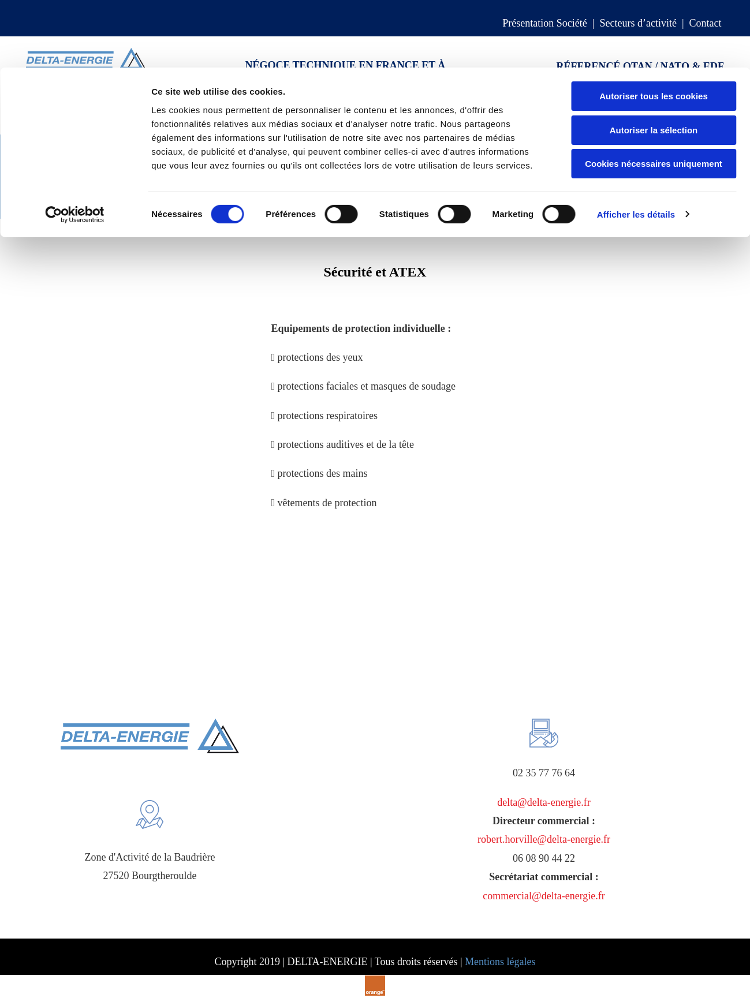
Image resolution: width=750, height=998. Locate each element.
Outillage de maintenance (60, 201)
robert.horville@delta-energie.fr (543, 839)
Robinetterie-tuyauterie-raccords (475, 176)
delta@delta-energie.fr (544, 802)
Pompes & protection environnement (314, 176)
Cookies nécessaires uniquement (653, 96)
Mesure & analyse (595, 176)
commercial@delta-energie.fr (544, 896)
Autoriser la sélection (654, 63)
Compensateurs (39, 176)
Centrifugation (115, 176)
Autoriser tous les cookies (653, 28)
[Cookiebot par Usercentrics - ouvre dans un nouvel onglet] (74, 147)
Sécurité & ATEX (328, 201)
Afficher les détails (636, 147)
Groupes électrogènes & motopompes (205, 201)
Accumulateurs (192, 176)
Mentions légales (500, 961)
